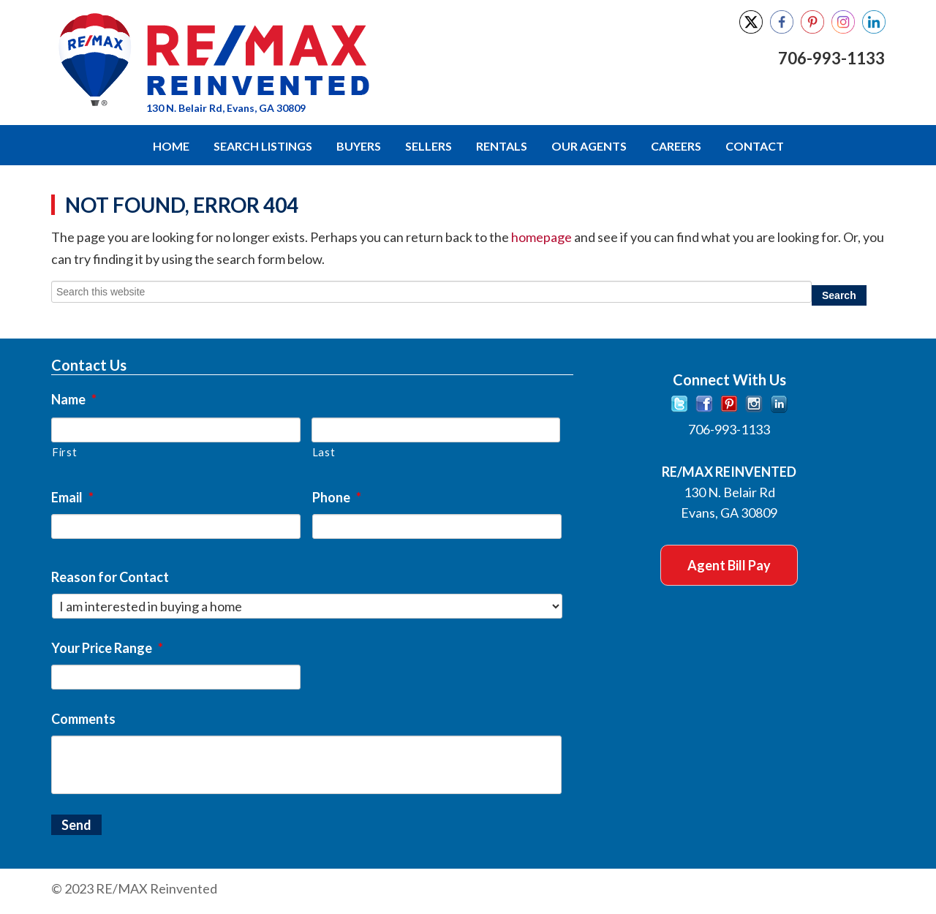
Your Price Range (107, 648)
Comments (83, 719)
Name (74, 399)
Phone (336, 497)
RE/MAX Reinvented (301, 61)
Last (324, 452)
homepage (541, 237)
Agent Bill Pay (729, 565)
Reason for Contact (110, 577)
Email (72, 497)
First (64, 452)
